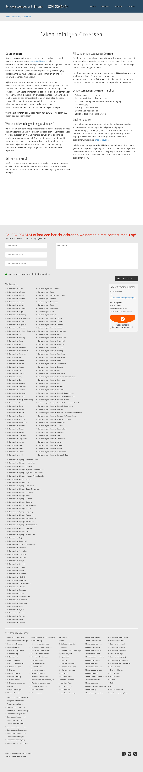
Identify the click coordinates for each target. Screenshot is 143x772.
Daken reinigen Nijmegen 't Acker (50, 318)
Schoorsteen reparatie (93, 654)
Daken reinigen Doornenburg (17, 351)
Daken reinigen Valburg (15, 593)
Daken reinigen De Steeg (16, 338)
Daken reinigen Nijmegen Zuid (18, 531)
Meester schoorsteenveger (40, 683)
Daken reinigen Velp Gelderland (18, 596)
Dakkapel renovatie (14, 680)
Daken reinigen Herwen (15, 413)
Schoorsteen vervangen (93, 670)
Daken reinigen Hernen (15, 406)
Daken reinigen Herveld (15, 409)
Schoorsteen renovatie (93, 650)
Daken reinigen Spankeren (16, 580)
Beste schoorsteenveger (15, 637)
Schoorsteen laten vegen (67, 693)
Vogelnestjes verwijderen (16, 707)
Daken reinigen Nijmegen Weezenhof (20, 521)
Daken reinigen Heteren (15, 416)
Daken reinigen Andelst (15, 295)
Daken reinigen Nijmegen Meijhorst (50, 445)
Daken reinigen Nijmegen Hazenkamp (51, 380)
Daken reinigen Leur (14, 445)
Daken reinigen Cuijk (14, 334)
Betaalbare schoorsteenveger (17, 640)
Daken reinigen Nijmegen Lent (49, 435)
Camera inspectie (13, 647)
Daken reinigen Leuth (15, 448)
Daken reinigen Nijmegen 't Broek (50, 321)
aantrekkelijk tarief (38, 61)
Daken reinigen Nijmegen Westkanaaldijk (22, 525)
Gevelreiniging (36, 640)
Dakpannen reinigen (14, 689)
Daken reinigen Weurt (15, 606)
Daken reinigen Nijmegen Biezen (49, 334)
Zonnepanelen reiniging (16, 740)
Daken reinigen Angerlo (15, 302)
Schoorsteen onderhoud (93, 644)
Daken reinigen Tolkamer (16, 587)
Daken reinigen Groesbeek (16, 386)
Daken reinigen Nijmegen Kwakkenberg (52, 429)
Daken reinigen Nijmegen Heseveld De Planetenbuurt (57, 416)
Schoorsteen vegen (91, 663)
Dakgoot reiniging (13, 660)
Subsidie (113, 680)
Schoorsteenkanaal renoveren (95, 686)
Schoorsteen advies (66, 676)
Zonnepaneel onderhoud (16, 717)
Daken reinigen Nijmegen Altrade (50, 328)
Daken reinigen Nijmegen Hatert (49, 370)
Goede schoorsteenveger (40, 644)
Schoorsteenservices (117, 647)
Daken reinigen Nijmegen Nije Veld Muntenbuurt (24, 473)
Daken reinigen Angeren (16, 298)
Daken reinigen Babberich (16, 308)
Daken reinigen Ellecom (15, 367)
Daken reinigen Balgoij (15, 311)
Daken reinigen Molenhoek (48, 302)
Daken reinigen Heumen (16, 419)
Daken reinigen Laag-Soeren (17, 439)
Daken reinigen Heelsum (16, 396)
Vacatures (113, 686)
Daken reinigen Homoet (16, 426)
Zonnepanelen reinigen (15, 736)
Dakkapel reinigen (13, 673)
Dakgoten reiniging (14, 667)
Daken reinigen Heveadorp (17, 422)
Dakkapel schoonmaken (16, 683)
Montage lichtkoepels (39, 686)
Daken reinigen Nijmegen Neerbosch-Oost (53, 455)
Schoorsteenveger (116, 654)
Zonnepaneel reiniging (15, 723)
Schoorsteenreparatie (117, 644)
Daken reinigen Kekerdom (16, 435)
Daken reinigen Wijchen (15, 610)
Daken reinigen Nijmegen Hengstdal (51, 390)
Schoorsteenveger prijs (118, 657)
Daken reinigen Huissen (15, 432)
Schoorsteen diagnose (66, 680)
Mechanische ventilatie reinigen (42, 680)
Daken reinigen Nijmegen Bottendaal (51, 341)
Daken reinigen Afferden (16, 292)
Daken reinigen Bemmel (16, 321)
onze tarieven (101, 140)
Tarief (112, 683)
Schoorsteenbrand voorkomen (96, 676)
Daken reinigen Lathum (15, 442)
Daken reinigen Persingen (16, 554)
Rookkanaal (63, 660)
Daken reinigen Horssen (16, 429)
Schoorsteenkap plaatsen (119, 637)
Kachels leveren (37, 667)
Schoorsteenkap (90, 689)
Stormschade (114, 676)
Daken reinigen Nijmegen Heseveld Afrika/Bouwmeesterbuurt (60, 413)
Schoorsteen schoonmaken (94, 657)
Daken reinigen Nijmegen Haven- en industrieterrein (57, 377)
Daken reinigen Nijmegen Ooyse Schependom (23, 489)
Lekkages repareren (38, 673)
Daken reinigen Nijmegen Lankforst (50, 432)
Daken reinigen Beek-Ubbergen (18, 318)
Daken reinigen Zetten (15, 619)
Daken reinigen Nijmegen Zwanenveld (21, 535)
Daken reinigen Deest (15, 341)
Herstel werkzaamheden (40, 650)
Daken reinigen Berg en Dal (17, 325)
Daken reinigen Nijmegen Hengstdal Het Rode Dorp (56, 396)
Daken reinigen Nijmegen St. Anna (19, 499)
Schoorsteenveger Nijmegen (24, 6)
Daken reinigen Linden (15, 452)
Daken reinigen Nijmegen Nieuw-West (21, 463)
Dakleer (10, 686)
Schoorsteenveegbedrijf (118, 650)
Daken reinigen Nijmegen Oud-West (20, 492)
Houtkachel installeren (39, 657)
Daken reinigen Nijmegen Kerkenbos (51, 426)
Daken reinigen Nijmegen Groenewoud (52, 364)
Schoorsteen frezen (65, 683)
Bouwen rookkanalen (15, 644)
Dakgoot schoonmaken (15, 663)
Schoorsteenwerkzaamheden (120, 663)
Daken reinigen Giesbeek (16, 383)
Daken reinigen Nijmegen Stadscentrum (21, 505)
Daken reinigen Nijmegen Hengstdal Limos (53, 400)
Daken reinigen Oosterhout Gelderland (21, 544)
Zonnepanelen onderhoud (16, 733)
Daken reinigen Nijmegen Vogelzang (20, 512)
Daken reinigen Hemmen (16, 403)
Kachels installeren (38, 663)
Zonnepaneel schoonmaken (17, 727)
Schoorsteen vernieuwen (94, 667)
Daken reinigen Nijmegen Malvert (50, 442)
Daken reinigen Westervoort (17, 603)
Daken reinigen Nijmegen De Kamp (50, 351)
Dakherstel (11, 670)
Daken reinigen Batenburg (16, 315)
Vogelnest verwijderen (15, 704)
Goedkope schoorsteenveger (41, 647)
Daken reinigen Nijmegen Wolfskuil (20, 528)
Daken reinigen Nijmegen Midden (50, 448)
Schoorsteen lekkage (92, 637)
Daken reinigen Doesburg (16, 347)
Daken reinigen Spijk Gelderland (18, 583)
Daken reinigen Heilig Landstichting (20, 400)
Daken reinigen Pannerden (17, 551)
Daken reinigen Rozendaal (16, 574)
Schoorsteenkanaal (91, 683)
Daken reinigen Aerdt (15, 289)
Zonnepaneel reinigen (15, 720)
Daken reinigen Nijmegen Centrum (50, 347)
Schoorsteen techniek (92, 660)
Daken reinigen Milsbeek (47, 298)
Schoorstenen (115, 667)
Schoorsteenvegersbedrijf (119, 660)
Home (7, 16)
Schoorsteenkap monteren (94, 693)
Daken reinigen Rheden (15, 570)
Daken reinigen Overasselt (16, 548)
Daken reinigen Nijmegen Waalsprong (20, 515)
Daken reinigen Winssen (16, 613)
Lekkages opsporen (38, 670)
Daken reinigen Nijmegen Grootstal (50, 367)
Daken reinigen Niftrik (46, 311)
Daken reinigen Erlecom (15, 373)
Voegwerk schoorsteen (15, 701)
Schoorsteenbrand (91, 673)
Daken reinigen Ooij (14, 538)
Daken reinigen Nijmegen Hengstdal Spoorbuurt (55, 406)
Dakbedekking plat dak (15, 650)
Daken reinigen (12, 657)
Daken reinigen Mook (46, 305)
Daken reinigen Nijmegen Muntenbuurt (52, 452)
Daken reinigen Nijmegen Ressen (19, 495)
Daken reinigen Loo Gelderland (49, 289)
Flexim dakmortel (13, 693)
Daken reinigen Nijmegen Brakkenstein (52, 344)
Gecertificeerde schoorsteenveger (43, 637)
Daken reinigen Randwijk (16, 564)
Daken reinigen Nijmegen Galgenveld (51, 357)
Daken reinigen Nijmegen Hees (49, 383)
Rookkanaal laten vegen (67, 667)
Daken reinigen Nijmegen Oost (18, 482)
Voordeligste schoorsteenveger (18, 710)
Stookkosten (114, 673)
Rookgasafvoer (64, 657)
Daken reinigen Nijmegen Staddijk (19, 502)
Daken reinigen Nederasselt (48, 308)
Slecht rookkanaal (116, 670)
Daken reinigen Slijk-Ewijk (16, 577)
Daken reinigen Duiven (15, 364)
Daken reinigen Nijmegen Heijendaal (51, 386)
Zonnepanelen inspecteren (17, 730)
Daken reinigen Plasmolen (16, 557)
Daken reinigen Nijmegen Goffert (50, 360)
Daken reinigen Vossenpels (17, 600)
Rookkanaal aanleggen (67, 663)
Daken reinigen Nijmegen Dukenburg (51, 354)
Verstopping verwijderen (119, 693)
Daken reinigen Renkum (16, 567)
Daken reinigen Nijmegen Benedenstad (52, 331)
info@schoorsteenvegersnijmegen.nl (123, 297)
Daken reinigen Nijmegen (47, 315)
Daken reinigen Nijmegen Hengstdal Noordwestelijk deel (58, 403)
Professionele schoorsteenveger (70, 650)
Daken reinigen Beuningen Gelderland (21, 331)
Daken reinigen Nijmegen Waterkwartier (21, 518)
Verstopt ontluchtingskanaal (17, 697)
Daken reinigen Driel (14, 357)
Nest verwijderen (37, 689)
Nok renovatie (36, 693)
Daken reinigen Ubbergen (16, 590)
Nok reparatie (63, 637)
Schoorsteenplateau (117, 640)
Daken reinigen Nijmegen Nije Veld (19, 466)
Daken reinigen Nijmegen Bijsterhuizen (52, 338)
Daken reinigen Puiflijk (15, 561)
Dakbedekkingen (13, 654)
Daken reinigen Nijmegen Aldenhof (50, 325)
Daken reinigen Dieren (15, 344)
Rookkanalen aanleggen (67, 670)
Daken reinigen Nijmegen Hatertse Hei (51, 373)
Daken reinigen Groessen (21, 16)
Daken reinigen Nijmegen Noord (18, 479)
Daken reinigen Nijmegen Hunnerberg (51, 422)
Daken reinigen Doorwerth (16, 354)
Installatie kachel (37, 660)
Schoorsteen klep (65, 689)
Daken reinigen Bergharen (16, 328)
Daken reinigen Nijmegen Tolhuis (19, 508)
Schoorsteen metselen (93, 640)
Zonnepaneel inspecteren (16, 714)
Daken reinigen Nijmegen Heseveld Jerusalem (54, 419)
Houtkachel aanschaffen (40, 654)
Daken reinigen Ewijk (14, 377)
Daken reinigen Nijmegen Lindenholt (51, 439)
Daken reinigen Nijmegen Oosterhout (20, 486)
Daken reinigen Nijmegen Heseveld (50, 409)
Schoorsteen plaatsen (92, 647)
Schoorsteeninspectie (92, 680)
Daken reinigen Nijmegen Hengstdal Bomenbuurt (56, 393)
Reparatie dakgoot (65, 654)
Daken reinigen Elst (14, 370)
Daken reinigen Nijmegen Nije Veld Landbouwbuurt (26, 469)
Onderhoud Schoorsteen (67, 644)
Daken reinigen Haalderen (16, 393)
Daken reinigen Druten (15, 360)
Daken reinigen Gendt (15, 380)
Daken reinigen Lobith (15, 455)
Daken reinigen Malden (46, 292)
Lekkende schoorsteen (39, 676)
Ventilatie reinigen (116, 689)
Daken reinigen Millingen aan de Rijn (51, 295)
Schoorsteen (63, 673)
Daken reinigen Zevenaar (16, 623)
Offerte (61, 640)
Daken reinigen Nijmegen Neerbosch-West (22, 460)
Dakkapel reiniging (14, 676)
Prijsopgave (63, 647)
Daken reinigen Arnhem (15, 305)
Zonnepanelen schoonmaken (17, 743)
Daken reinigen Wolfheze (16, 616)
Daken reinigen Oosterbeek (17, 541)
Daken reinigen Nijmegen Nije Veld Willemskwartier (25, 476)
